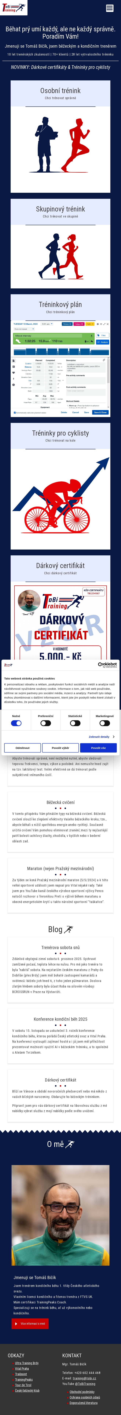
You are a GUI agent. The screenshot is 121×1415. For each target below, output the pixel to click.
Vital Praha (22, 1368)
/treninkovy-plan (60, 355)
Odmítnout (23, 747)
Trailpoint (21, 1374)
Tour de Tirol (23, 1385)
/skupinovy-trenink (60, 243)
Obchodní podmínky (82, 1392)
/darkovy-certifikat (60, 618)
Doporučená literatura (84, 1403)
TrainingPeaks (24, 1379)
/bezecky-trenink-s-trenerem (60, 136)
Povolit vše (98, 747)
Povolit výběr (60, 747)
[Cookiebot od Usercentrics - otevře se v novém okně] (101, 665)
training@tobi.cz (84, 1378)
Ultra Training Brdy (26, 1363)
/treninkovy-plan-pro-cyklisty (60, 486)
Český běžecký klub (27, 1390)
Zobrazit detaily (99, 736)
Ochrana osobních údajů (85, 1397)
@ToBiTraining (85, 1384)
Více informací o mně (33, 1324)
